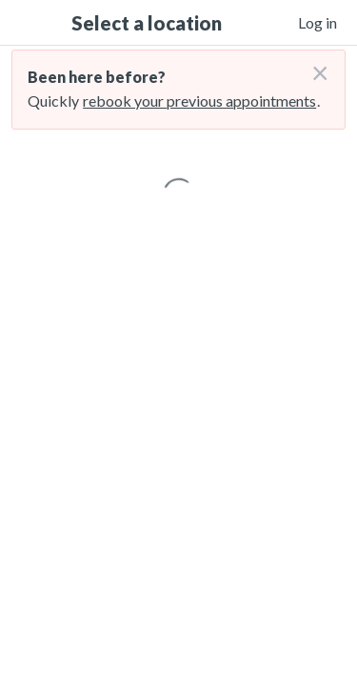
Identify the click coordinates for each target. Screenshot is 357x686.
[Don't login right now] (314, 65)
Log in (317, 22)
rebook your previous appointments (199, 100)
